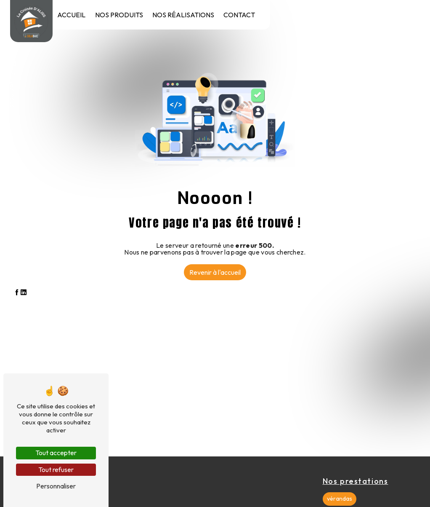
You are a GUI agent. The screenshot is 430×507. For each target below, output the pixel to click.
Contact (239, 15)
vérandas (339, 498)
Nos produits (119, 15)
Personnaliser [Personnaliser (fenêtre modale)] (56, 486)
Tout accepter (56, 452)
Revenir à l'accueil (215, 272)
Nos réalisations (183, 15)
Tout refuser (56, 469)
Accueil (71, 15)
